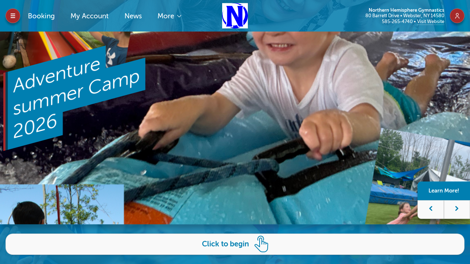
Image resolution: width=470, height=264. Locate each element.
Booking (41, 16)
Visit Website (430, 21)
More (167, 16)
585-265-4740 (398, 21)
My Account (89, 16)
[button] (433, 209)
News (133, 16)
